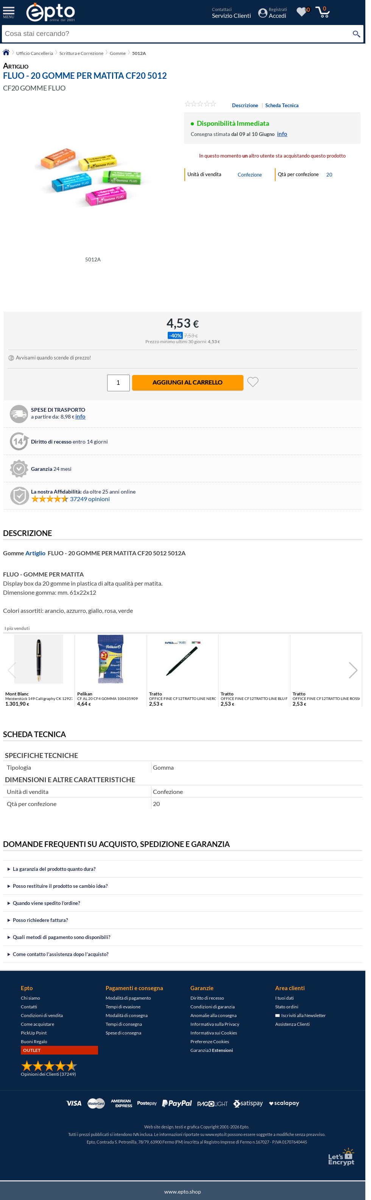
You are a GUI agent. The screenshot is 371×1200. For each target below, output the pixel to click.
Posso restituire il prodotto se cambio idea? (60, 886)
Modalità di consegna (127, 1015)
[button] (353, 670)
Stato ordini (286, 1006)
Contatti (29, 1006)
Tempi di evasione (123, 1006)
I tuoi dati (284, 997)
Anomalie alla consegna (213, 1015)
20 (329, 175)
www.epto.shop (182, 1191)
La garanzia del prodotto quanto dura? (54, 869)
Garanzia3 (211, 1050)
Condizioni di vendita (42, 1015)
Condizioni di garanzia (212, 1006)
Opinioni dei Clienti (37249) (48, 1074)
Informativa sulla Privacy (214, 1024)
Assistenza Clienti (292, 1024)
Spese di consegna (123, 1032)
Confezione (250, 175)
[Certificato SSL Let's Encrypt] (340, 1157)
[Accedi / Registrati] (272, 15)
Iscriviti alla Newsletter (300, 1015)
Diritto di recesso (207, 997)
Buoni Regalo (34, 1041)
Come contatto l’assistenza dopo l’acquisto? (60, 954)
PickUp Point (34, 1032)
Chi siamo (30, 997)
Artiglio (35, 552)
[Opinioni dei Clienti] (49, 1069)
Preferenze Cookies (209, 1041)
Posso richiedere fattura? (40, 920)
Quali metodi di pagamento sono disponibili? (61, 937)
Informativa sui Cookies (213, 1032)
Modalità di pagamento (128, 997)
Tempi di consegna (124, 1024)
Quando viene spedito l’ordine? (46, 903)
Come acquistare (37, 1024)
